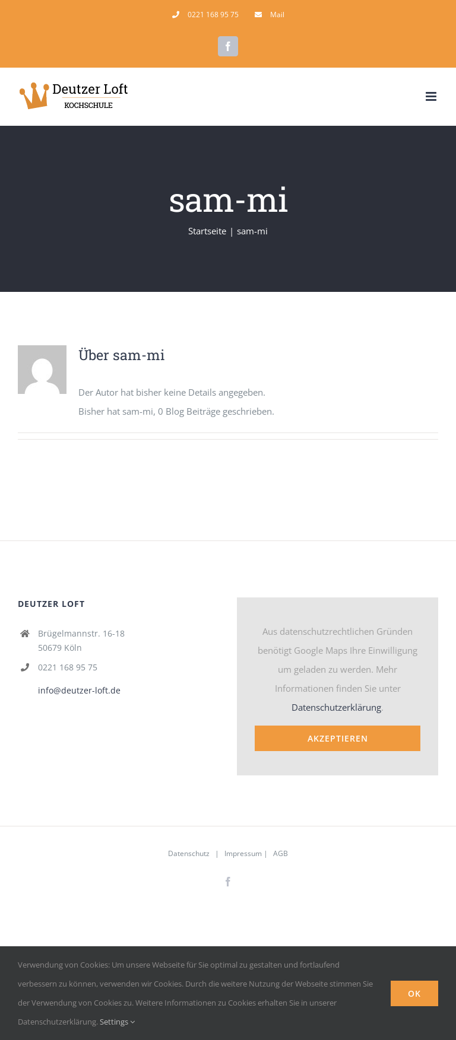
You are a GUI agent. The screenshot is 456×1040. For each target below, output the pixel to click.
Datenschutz (189, 853)
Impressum (243, 853)
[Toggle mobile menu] (432, 96)
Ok (414, 993)
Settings (117, 1021)
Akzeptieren (338, 738)
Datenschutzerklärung (336, 707)
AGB (280, 853)
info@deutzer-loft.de (79, 690)
